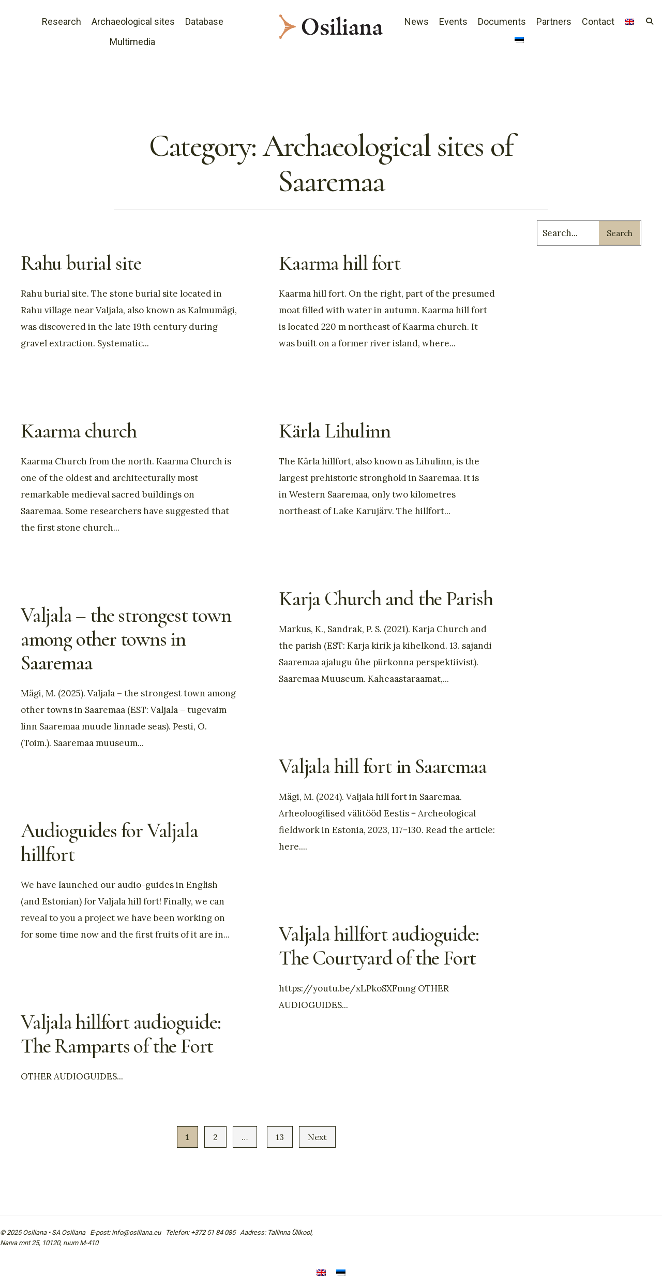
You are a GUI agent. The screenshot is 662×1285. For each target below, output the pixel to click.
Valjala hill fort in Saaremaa (382, 766)
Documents (502, 21)
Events (453, 21)
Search (620, 233)
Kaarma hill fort (339, 263)
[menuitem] (519, 41)
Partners (553, 21)
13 (280, 1137)
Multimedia (132, 41)
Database (204, 21)
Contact (598, 21)
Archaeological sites (133, 21)
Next (317, 1137)
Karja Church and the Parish (386, 598)
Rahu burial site (81, 263)
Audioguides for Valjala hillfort (109, 842)
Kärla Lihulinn (334, 430)
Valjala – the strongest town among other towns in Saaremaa (126, 639)
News (416, 21)
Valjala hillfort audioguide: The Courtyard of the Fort (378, 946)
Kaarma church (78, 430)
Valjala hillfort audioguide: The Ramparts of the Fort (120, 1034)
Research (61, 21)
